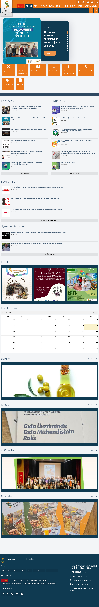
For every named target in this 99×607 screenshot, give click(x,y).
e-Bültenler (7, 450)
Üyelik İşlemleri (24, 580)
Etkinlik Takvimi (12, 308)
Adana (16, 571)
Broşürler (6, 496)
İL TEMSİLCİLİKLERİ (90, 6)
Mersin (55, 571)
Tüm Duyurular (74, 173)
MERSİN (79, 6)
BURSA (51, 6)
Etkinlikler (7, 262)
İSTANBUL (59, 6)
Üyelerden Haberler (14, 226)
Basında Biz (9, 181)
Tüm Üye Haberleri (49, 254)
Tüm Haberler (24, 173)
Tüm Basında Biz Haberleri (49, 220)
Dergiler (6, 358)
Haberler (7, 101)
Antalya (22, 571)
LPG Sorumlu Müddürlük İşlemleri (34, 583)
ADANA (36, 6)
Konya (49, 571)
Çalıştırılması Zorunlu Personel (11, 583)
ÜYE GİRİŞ (29, 6)
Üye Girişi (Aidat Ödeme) (38, 580)
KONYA (72, 6)
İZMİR (66, 6)
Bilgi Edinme (51, 583)
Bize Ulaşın (13, 580)
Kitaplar (6, 404)
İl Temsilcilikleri (7, 571)
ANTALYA (44, 6)
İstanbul (36, 571)
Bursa (29, 571)
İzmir (42, 571)
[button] (67, 59)
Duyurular (58, 101)
